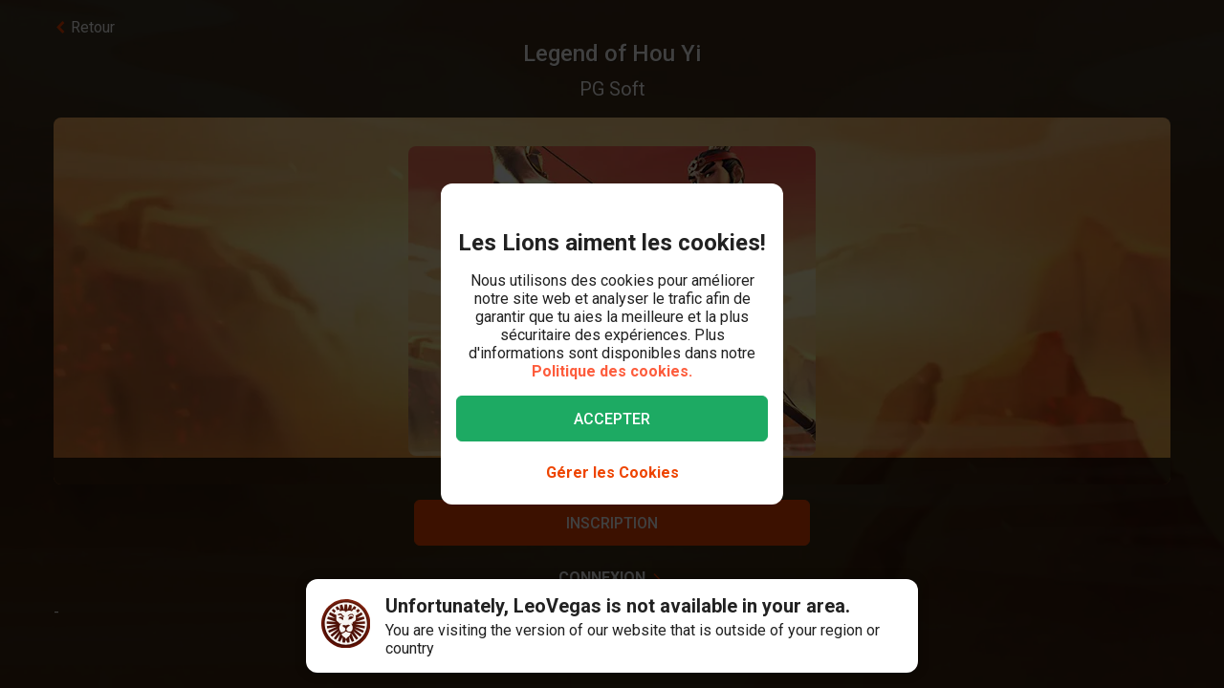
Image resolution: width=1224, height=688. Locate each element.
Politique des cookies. (612, 371)
